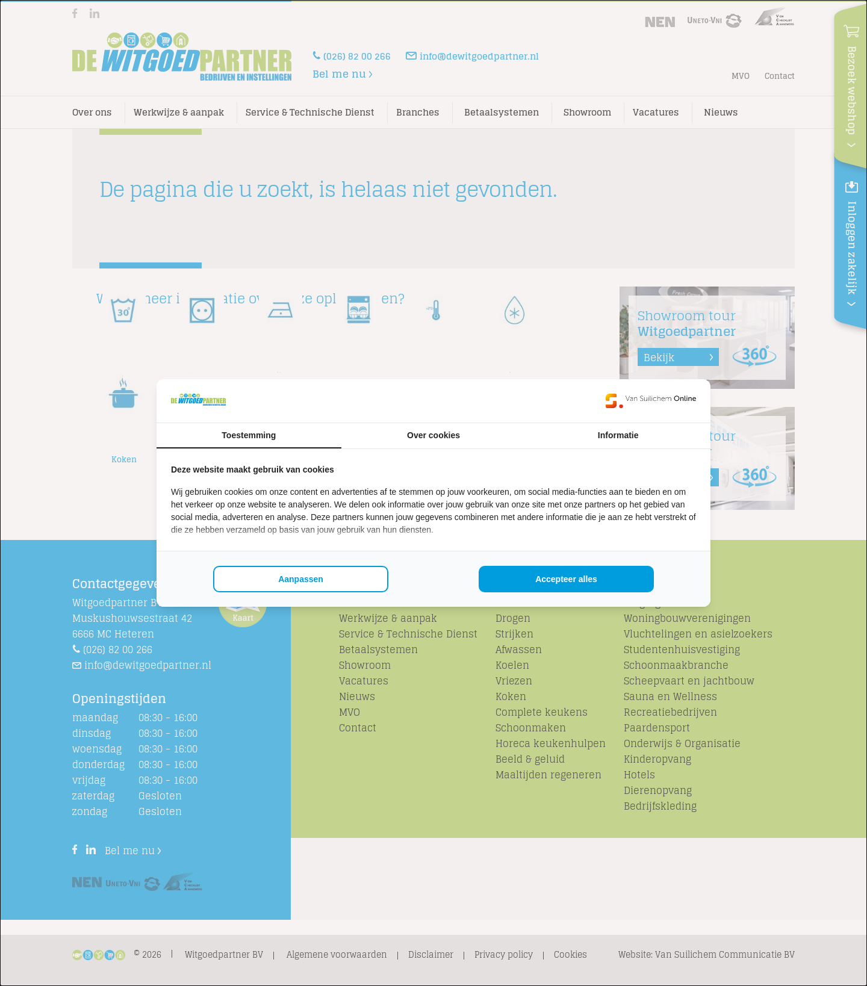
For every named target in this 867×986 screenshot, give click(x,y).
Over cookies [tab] (433, 435)
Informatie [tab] (618, 435)
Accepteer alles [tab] (566, 579)
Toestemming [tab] (249, 435)
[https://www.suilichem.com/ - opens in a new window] (651, 401)
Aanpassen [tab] (300, 579)
